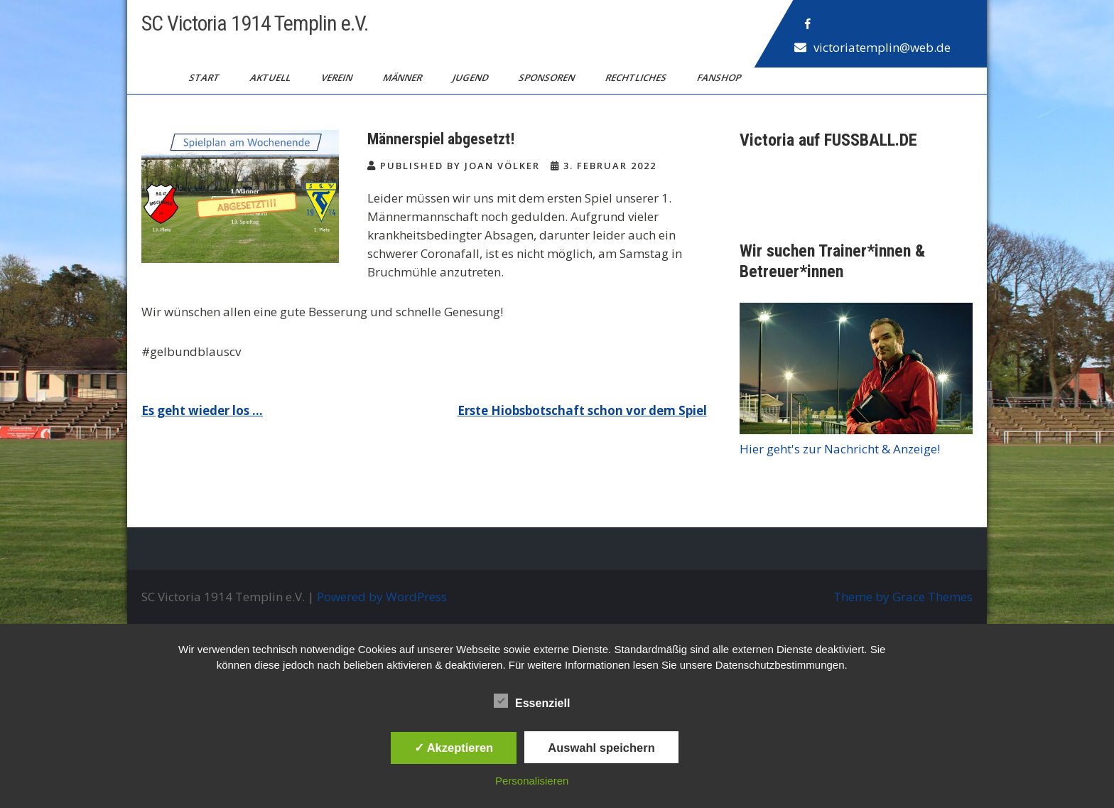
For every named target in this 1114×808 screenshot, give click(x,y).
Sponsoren (547, 77)
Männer (404, 77)
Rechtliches (637, 77)
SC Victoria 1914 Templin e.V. (254, 23)
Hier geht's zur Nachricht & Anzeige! (840, 449)
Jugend (471, 77)
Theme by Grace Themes (903, 596)
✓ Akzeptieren (454, 747)
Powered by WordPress (382, 596)
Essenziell (532, 700)
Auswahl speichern (601, 747)
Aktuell (271, 77)
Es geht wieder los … (202, 410)
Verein (338, 77)
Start (205, 77)
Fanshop (720, 77)
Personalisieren (531, 781)
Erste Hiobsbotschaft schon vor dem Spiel (582, 410)
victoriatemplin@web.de (882, 47)
